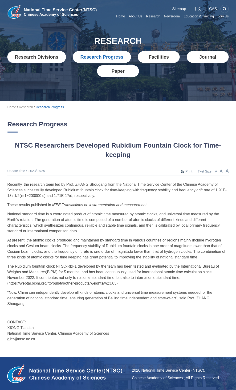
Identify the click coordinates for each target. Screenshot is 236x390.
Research (153, 16)
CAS (213, 9)
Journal (207, 57)
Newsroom (172, 16)
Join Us (223, 16)
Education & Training (198, 16)
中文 (197, 9)
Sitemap (179, 9)
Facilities (159, 57)
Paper (118, 71)
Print (189, 171)
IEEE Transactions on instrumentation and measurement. (99, 205)
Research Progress (101, 57)
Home (120, 16)
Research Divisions (36, 57)
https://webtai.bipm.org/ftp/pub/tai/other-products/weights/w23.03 (62, 283)
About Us (135, 16)
